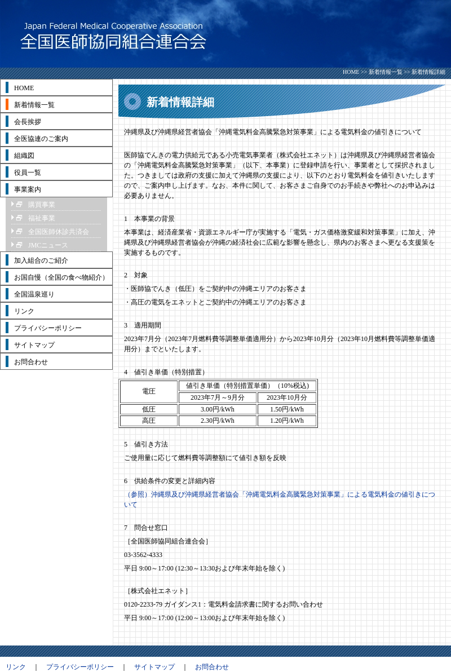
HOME (351, 72)
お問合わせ (212, 667)
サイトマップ (154, 667)
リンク (16, 667)
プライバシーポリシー (80, 667)
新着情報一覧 (386, 72)
